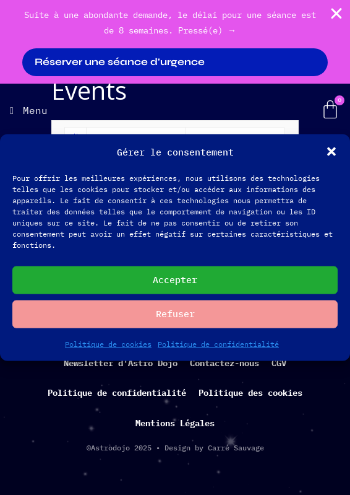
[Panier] (330, 110)
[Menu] (29, 111)
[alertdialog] (175, 42)
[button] (331, 152)
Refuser (175, 314)
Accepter (175, 280)
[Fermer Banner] (336, 13)
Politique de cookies (108, 343)
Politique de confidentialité (218, 343)
